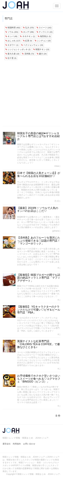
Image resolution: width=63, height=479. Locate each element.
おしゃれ (12, 41)
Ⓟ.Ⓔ (56, 201)
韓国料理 (12, 27)
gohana (55, 231)
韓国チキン (41, 49)
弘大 (28, 27)
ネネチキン (27, 36)
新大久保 (12, 54)
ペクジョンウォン (32, 45)
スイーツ (44, 27)
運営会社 (7, 444)
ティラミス (45, 32)
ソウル (11, 32)
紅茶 (27, 41)
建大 (42, 54)
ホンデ (27, 32)
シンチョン (43, 41)
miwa (56, 166)
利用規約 (17, 444)
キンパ (11, 36)
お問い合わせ (29, 444)
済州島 (28, 54)
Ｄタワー (11, 45)
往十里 (10, 58)
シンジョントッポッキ (17, 49)
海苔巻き (44, 36)
